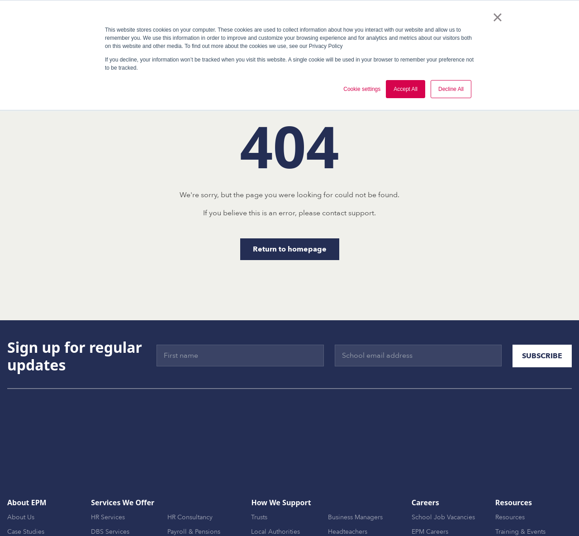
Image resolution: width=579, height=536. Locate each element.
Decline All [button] (451, 89)
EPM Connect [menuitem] (186, 520)
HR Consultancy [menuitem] (190, 477)
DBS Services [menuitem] (110, 491)
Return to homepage (290, 249)
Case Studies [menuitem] (25, 491)
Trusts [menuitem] (259, 477)
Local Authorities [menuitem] (275, 491)
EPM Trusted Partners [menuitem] (37, 520)
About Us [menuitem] (20, 477)
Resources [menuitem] (510, 477)
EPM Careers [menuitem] (430, 491)
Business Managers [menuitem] (355, 477)
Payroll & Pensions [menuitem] (193, 491)
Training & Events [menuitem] (520, 491)
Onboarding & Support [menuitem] (125, 520)
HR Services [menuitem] (108, 477)
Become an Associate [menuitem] (443, 506)
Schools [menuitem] (262, 506)
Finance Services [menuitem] (191, 506)
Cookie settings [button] (361, 89)
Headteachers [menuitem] (347, 491)
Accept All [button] (406, 89)
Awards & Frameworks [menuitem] (39, 506)
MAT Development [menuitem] (118, 506)
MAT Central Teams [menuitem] (356, 506)
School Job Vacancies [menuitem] (443, 477)
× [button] (497, 17)
